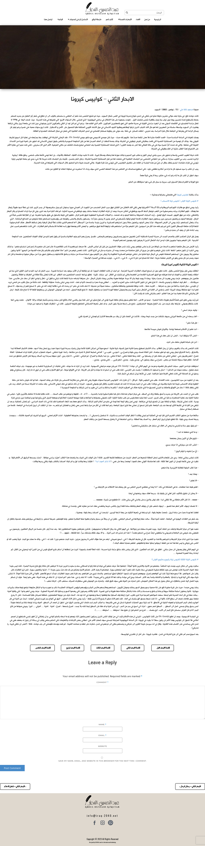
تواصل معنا (48, 19)
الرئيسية (157, 19)
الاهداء (138, 19)
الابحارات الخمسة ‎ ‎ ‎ (125, 19)
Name (102, 724)
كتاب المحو (109, 19)
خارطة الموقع (97, 19)
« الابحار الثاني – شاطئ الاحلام (15, 786)
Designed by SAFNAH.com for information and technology (102, 842)
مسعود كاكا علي (186, 109)
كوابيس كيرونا (182, 195)
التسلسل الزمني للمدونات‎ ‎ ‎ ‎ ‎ (78, 19)
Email (102, 735)
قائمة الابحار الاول (162, 647)
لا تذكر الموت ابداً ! (102, 461)
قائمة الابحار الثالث (102, 647)
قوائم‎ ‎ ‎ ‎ (60, 19)
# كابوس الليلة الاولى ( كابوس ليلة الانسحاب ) (179, 201)
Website (102, 746)
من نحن (147, 19)
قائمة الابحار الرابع (72, 647)
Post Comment (12, 768)
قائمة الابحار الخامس (42, 647)
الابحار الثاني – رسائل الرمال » (190, 786)
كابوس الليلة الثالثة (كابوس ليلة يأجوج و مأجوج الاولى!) (174, 559)
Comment (102, 682)
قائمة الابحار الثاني (132, 647)
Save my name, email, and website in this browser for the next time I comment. (102, 761)
